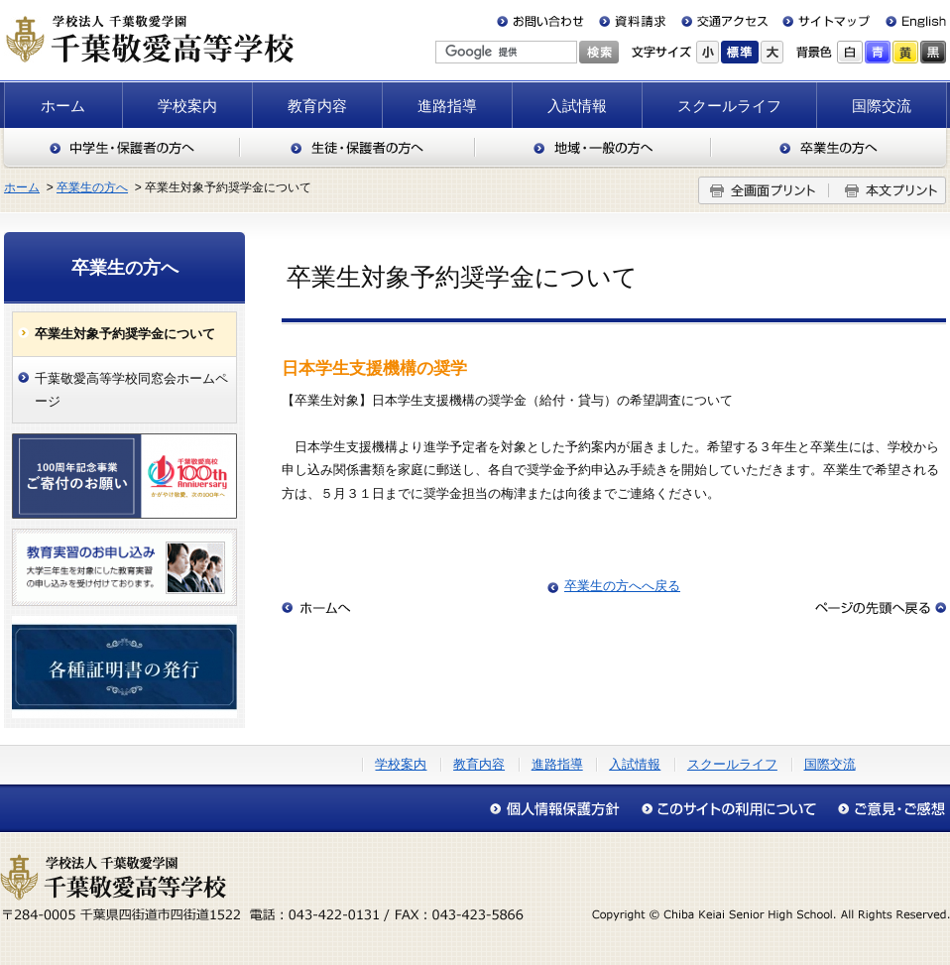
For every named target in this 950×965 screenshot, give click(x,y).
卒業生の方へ (829, 148)
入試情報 (577, 105)
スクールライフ (729, 105)
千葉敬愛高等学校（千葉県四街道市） (149, 38)
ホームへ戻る (316, 608)
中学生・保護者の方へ (121, 148)
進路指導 (447, 105)
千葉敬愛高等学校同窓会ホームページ (131, 390)
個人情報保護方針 (560, 808)
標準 (740, 52)
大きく (772, 52)
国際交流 (881, 105)
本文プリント (887, 190)
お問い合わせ (544, 21)
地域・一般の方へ (593, 148)
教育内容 (317, 105)
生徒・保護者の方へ (357, 148)
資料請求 (632, 21)
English (908, 21)
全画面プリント (763, 190)
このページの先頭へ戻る (880, 608)
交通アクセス (723, 21)
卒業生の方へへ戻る (622, 585)
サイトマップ (822, 21)
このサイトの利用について (728, 808)
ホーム (63, 105)
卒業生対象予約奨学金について (125, 333)
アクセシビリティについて (886, 808)
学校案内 (187, 105)
